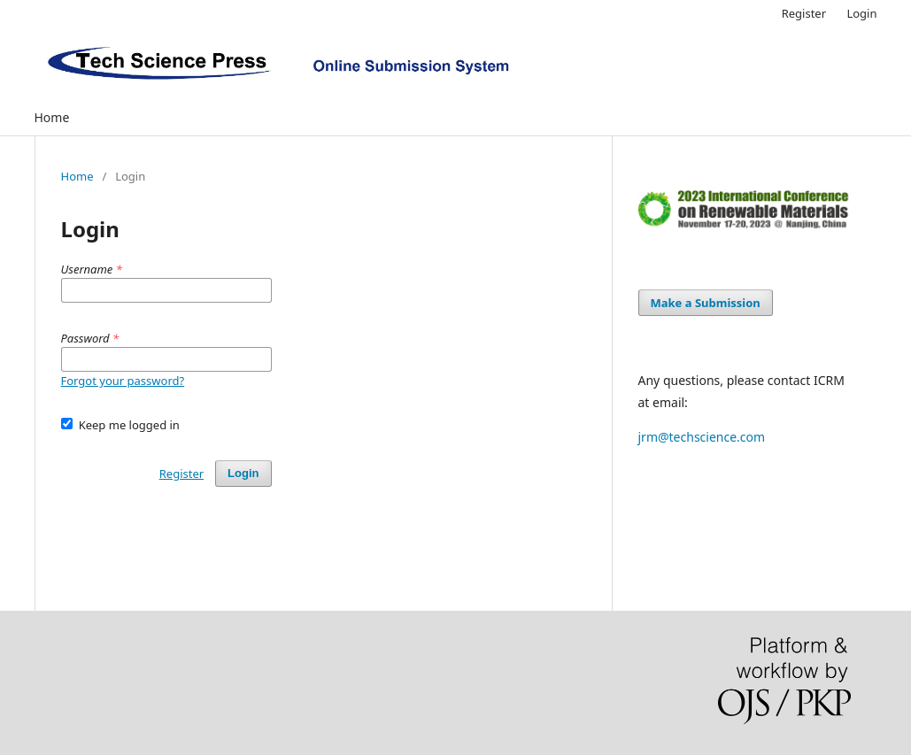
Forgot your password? (123, 381)
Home (52, 117)
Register (804, 13)
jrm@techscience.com (702, 436)
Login (861, 13)
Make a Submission (705, 303)
